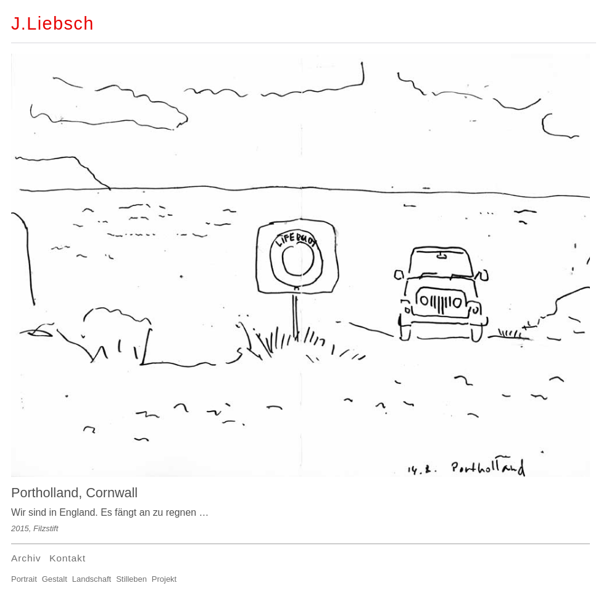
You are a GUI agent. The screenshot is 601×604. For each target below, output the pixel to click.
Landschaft (91, 579)
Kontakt (67, 558)
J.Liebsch (52, 23)
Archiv (26, 558)
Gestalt (54, 579)
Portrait (24, 579)
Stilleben (131, 579)
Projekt (164, 579)
